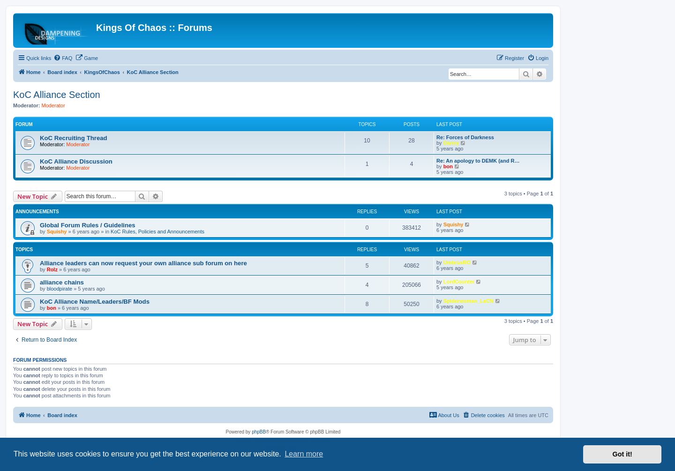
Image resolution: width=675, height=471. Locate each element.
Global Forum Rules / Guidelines (87, 225)
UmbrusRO (457, 262)
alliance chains (62, 282)
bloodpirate (59, 289)
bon (448, 166)
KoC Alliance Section (56, 95)
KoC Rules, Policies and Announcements (157, 231)
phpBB (259, 431)
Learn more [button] (304, 454)
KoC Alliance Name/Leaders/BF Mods (95, 301)
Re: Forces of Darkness (465, 137)
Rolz (52, 269)
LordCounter (459, 281)
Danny (451, 143)
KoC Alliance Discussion (76, 161)
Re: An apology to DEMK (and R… (477, 161)
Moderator (53, 105)
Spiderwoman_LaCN (468, 301)
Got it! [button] (622, 454)
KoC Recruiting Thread (73, 138)
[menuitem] (62, 58)
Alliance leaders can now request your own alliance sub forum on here (143, 263)
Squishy (57, 231)
